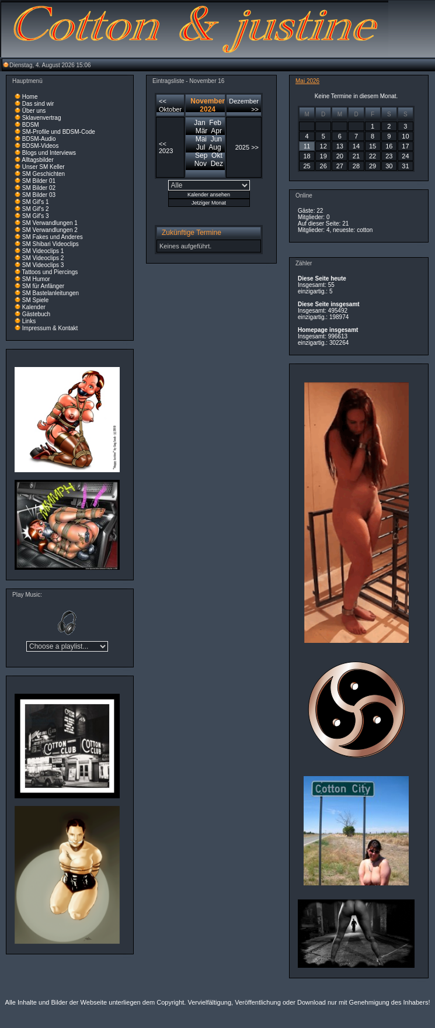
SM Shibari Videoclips (50, 244)
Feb (215, 123)
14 (356, 146)
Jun (216, 139)
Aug (214, 147)
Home (30, 97)
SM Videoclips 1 (43, 251)
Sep (201, 155)
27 (339, 165)
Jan (199, 123)
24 (405, 156)
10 (405, 136)
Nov (200, 164)
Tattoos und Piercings (50, 272)
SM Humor (36, 279)
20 (339, 156)
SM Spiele (35, 300)
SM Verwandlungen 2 (50, 230)
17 (405, 146)
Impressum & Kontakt (50, 328)
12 (323, 146)
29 (372, 165)
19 (323, 156)
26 (323, 165)
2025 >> (247, 147)
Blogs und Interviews (49, 153)
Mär (202, 131)
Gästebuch (36, 314)
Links (29, 321)
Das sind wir (38, 104)
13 (339, 146)
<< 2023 (166, 147)
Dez (217, 164)
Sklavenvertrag (41, 118)
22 (372, 156)
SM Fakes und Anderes (52, 237)
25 (306, 165)
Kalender (34, 307)
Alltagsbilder (37, 160)
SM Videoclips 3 (43, 265)
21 (356, 156)
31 (405, 165)
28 (356, 165)
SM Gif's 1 (35, 202)
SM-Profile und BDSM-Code (58, 132)
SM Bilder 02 (38, 188)
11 (307, 146)
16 (388, 146)
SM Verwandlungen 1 (50, 223)
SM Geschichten (43, 174)
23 (388, 156)
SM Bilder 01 (38, 181)
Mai (201, 139)
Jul (200, 147)
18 (306, 156)
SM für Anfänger (43, 286)
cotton (365, 230)
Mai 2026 (307, 81)
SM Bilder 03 (38, 195)
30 (388, 165)
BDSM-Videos (40, 146)
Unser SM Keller (43, 167)
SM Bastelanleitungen (50, 293)
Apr (216, 131)
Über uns (34, 111)
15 (372, 146)
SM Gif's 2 (35, 209)
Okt (216, 155)
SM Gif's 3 (35, 216)
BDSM (30, 125)
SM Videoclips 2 (43, 258)
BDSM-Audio (39, 139)
